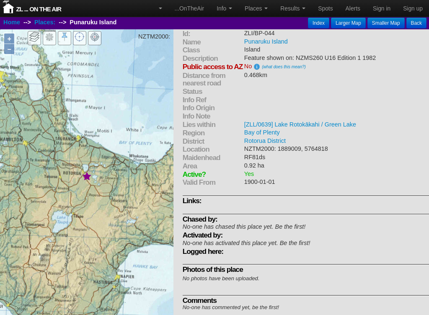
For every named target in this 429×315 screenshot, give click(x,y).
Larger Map (348, 23)
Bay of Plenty (262, 132)
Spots (325, 8)
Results (292, 8)
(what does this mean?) (284, 67)
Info (224, 8)
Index (319, 23)
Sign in (381, 8)
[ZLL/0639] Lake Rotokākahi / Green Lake (300, 124)
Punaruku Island (266, 41)
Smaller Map (386, 23)
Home (11, 22)
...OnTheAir (189, 8)
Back (416, 23)
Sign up (413, 8)
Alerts (353, 8)
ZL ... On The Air (38, 9)
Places (256, 8)
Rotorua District (265, 140)
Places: (44, 22)
